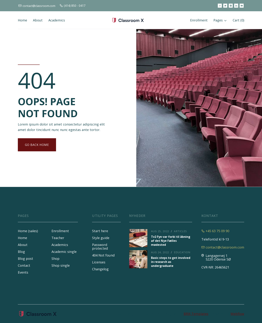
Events (23, 272)
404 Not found (103, 255)
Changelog (100, 269)
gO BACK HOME (37, 145)
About (38, 20)
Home (22, 20)
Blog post (25, 258)
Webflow (237, 314)
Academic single (64, 251)
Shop (55, 258)
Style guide (100, 238)
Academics (56, 20)
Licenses (98, 262)
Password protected (100, 247)
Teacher (57, 238)
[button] (220, 20)
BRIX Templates (196, 314)
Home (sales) (28, 231)
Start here (100, 231)
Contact (24, 265)
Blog (21, 251)
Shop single (60, 265)
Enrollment (199, 20)
